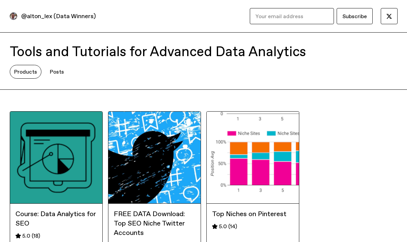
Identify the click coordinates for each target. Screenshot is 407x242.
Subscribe (354, 16)
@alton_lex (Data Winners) (58, 16)
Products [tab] (25, 71)
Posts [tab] (57, 71)
